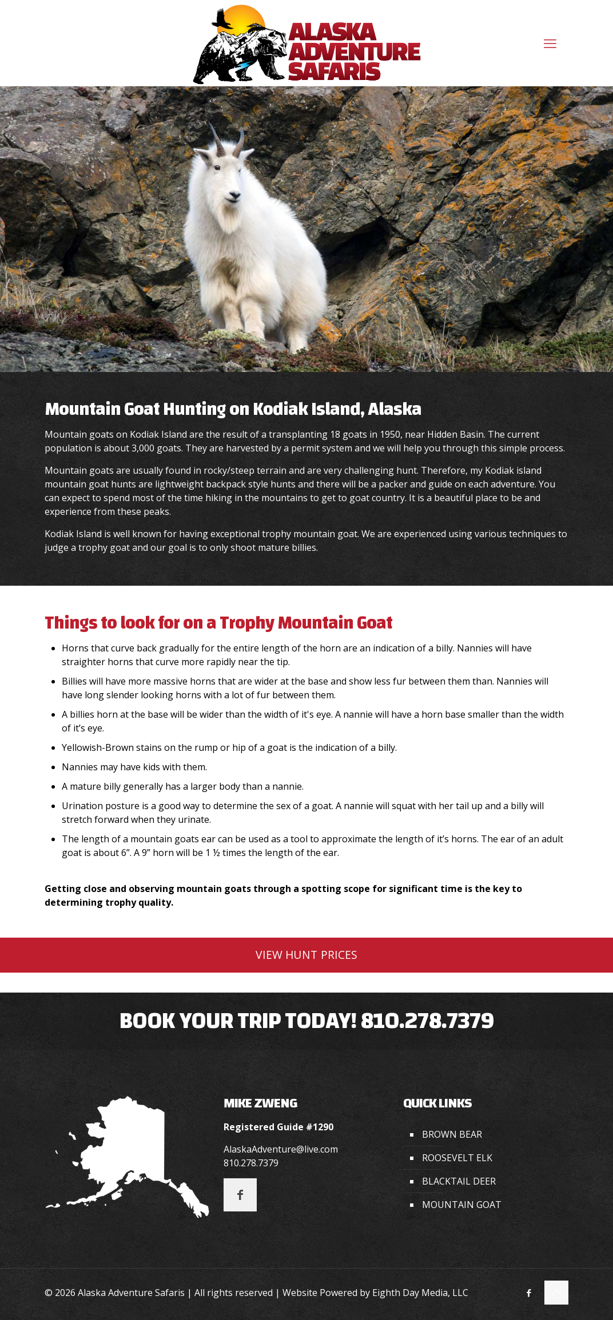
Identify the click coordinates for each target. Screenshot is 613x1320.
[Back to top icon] (556, 1293)
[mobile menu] (550, 43)
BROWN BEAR (452, 1134)
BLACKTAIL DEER (459, 1181)
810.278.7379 (427, 1021)
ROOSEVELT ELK (457, 1157)
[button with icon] (240, 1194)
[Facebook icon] (528, 1292)
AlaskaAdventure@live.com (281, 1149)
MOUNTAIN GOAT (461, 1204)
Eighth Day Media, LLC (420, 1292)
